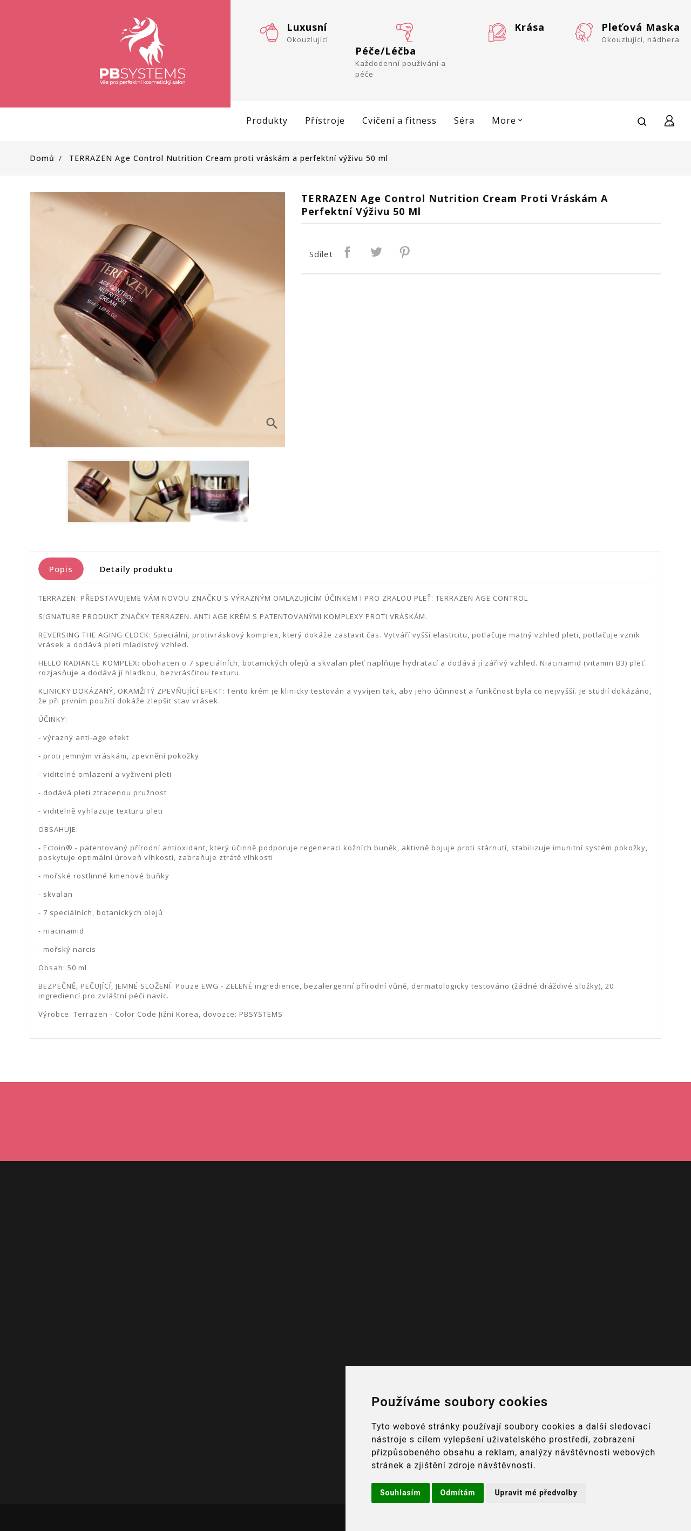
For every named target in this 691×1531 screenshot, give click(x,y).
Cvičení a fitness (399, 120)
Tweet (377, 253)
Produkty (267, 120)
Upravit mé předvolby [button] (535, 1492)
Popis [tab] (61, 568)
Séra (464, 120)
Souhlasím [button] (400, 1492)
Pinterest (405, 253)
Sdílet (348, 253)
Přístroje (325, 120)
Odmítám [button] (458, 1492)
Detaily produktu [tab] (136, 568)
